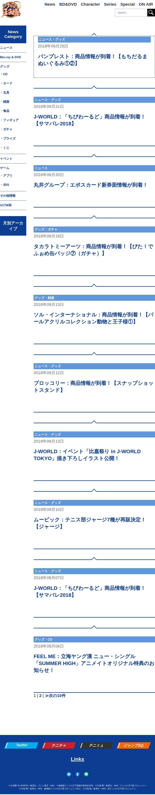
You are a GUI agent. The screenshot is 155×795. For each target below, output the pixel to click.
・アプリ (6, 175)
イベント (6, 158)
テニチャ (59, 745)
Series (110, 4)
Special (127, 4)
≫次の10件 (55, 695)
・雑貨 (4, 101)
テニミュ (97, 745)
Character (90, 4)
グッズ (4, 66)
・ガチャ (6, 129)
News (50, 4)
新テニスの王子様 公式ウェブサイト (11, 11)
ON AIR (146, 4)
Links (77, 759)
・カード (6, 83)
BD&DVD (68, 4)
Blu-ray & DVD (10, 57)
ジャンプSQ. (134, 745)
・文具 (4, 92)
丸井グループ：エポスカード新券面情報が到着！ (91, 185)
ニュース (6, 47)
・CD (3, 74)
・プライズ (8, 138)
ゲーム (4, 168)
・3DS (4, 185)
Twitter (21, 745)
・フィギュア (9, 120)
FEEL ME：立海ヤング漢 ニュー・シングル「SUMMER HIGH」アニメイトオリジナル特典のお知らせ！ (94, 663)
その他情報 (8, 195)
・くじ (4, 147)
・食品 (4, 111)
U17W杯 (6, 205)
